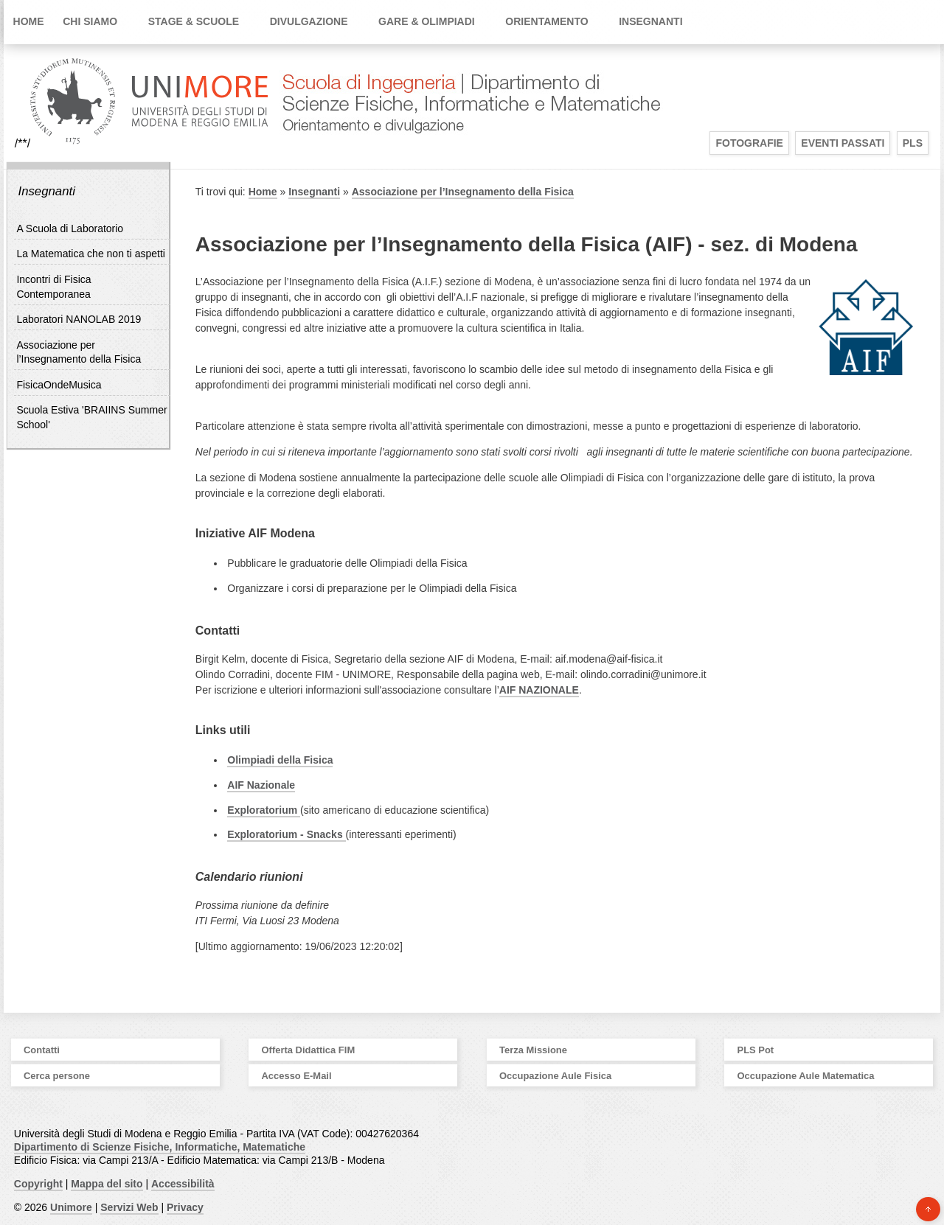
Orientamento (546, 21)
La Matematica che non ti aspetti (90, 253)
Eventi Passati (842, 143)
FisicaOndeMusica (58, 385)
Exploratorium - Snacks (286, 834)
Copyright (38, 1184)
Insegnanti (650, 21)
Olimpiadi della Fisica (280, 760)
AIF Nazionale (261, 785)
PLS (913, 143)
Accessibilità (183, 1184)
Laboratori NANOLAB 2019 (78, 319)
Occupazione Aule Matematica (806, 1075)
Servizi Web (129, 1207)
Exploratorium (263, 810)
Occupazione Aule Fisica (555, 1075)
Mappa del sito (106, 1184)
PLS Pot (756, 1049)
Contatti (42, 1049)
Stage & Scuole (193, 21)
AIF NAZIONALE (539, 690)
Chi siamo (90, 21)
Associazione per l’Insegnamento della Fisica (463, 192)
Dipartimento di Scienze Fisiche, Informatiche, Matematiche (159, 1147)
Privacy (185, 1207)
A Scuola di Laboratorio (69, 228)
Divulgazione (309, 21)
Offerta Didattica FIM (308, 1049)
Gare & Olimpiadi (426, 21)
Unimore (71, 1207)
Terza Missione (533, 1049)
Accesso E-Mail (297, 1075)
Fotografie (749, 143)
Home (28, 21)
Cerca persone (57, 1075)
